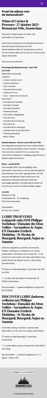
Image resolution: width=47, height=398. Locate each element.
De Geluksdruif (13, 3)
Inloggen (23, 372)
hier (6, 210)
